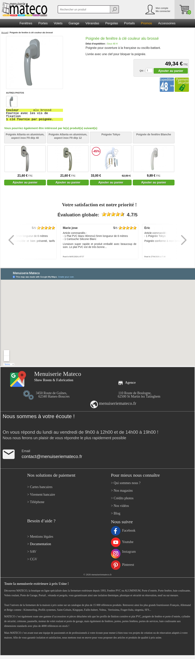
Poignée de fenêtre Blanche (153, 134)
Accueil (4, 32)
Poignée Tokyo (110, 134)
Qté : (142, 70)
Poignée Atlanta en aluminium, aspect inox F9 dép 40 (25, 136)
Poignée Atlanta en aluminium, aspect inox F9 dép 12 (68, 136)
